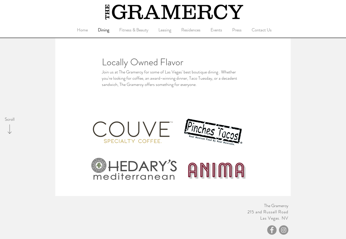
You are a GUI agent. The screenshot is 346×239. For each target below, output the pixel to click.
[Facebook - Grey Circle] (272, 230)
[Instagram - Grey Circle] (283, 230)
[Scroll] (9, 119)
